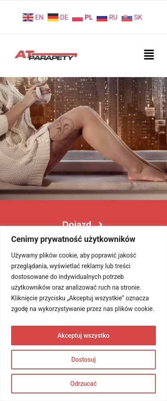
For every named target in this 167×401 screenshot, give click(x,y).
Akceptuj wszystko (83, 335)
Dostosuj (83, 359)
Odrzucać (83, 383)
